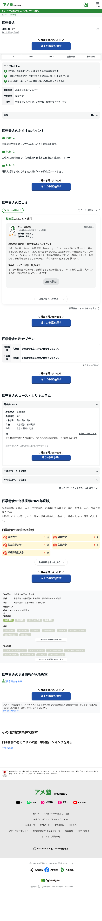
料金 (31, 56)
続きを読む (51, 281)
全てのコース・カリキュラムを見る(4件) (78, 487)
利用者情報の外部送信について (46, 831)
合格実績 (71, 56)
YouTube (79, 802)
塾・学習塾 (7, 32)
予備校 (16, 32)
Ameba (35, 870)
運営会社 (69, 831)
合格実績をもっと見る (50, 562)
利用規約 (72, 825)
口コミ (11, 56)
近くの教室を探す (51, 46)
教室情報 (91, 56)
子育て (63, 802)
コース (51, 56)
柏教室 (10, 218)
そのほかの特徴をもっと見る (51, 639)
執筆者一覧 (30, 825)
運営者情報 (59, 825)
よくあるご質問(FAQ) (51, 836)
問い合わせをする (11, 710)
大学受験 (47, 802)
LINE (31, 802)
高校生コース (51, 404)
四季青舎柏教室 (14, 681)
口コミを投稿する (12, 210)
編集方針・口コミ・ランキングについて (51, 819)
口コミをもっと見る (48, 299)
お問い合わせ (83, 831)
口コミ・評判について (89, 210)
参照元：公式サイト (87, 433)
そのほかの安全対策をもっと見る (51, 659)
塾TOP (4, 15)
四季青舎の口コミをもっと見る (84, 308)
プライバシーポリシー (18, 831)
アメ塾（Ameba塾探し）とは (56, 814)
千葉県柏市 (7, 747)
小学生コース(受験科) (51, 471)
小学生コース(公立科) (51, 479)
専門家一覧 (45, 825)
